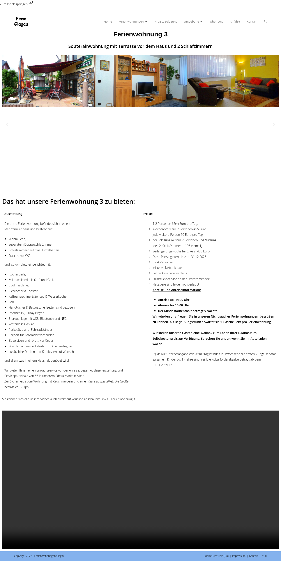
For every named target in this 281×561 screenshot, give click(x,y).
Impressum (239, 556)
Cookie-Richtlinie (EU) (216, 556)
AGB (264, 556)
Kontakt (253, 556)
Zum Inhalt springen (17, 4)
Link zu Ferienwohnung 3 (117, 399)
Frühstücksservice (165, 279)
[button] (7, 124)
